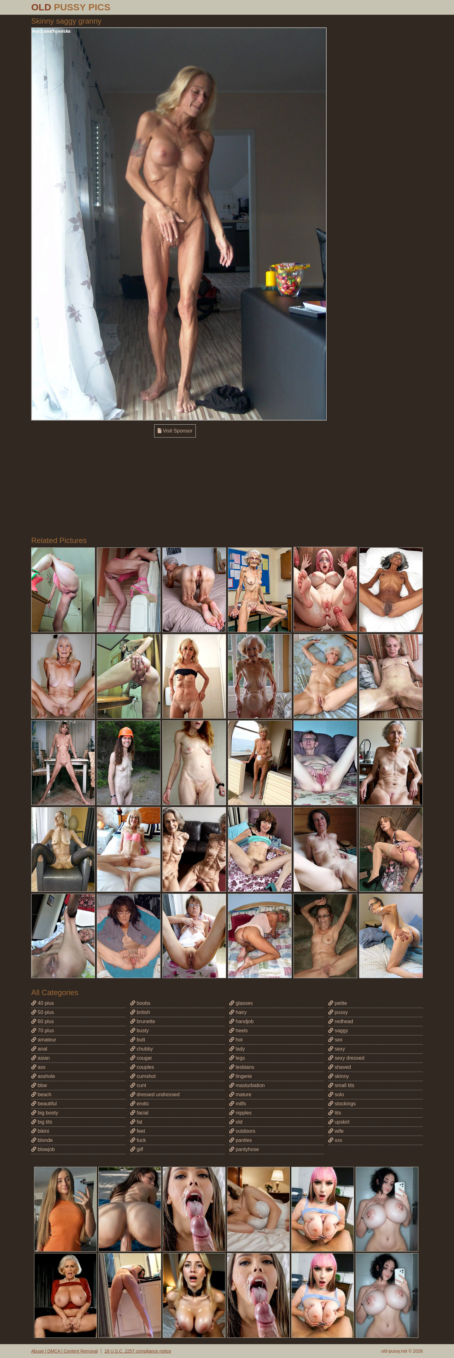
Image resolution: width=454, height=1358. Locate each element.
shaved (339, 1067)
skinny (338, 1076)
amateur (43, 1039)
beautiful (44, 1103)
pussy (338, 1012)
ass (38, 1067)
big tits (41, 1122)
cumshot (143, 1076)
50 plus (42, 1012)
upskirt (339, 1122)
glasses (241, 1003)
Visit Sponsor (175, 430)
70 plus (42, 1030)
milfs (237, 1103)
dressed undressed (155, 1094)
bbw (39, 1085)
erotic (139, 1103)
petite (337, 1003)
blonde (42, 1140)
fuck (138, 1140)
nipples (240, 1112)
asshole (43, 1076)
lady (237, 1048)
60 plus (42, 1021)
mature (240, 1094)
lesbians (241, 1067)
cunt (138, 1085)
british (140, 1012)
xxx (335, 1140)
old (235, 1122)
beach (41, 1094)
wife (336, 1131)
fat (136, 1122)
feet (137, 1131)
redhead (340, 1021)
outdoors (242, 1131)
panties (240, 1140)
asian (40, 1058)
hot (236, 1039)
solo (336, 1094)
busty (139, 1030)
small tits (341, 1085)
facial (139, 1112)
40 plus (42, 1003)
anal (39, 1048)
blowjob (43, 1149)
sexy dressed (346, 1058)
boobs (140, 1003)
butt (137, 1039)
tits (334, 1112)
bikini (40, 1131)
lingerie (240, 1076)
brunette (142, 1021)
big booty (44, 1112)
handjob (241, 1021)
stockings (342, 1103)
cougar (141, 1058)
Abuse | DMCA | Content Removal (64, 1351)
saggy (338, 1030)
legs (237, 1058)
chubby (141, 1048)
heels (238, 1030)
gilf (136, 1149)
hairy (238, 1012)
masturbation (247, 1085)
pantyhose (244, 1149)
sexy (336, 1048)
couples (142, 1067)
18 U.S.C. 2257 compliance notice (137, 1351)
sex (335, 1039)
